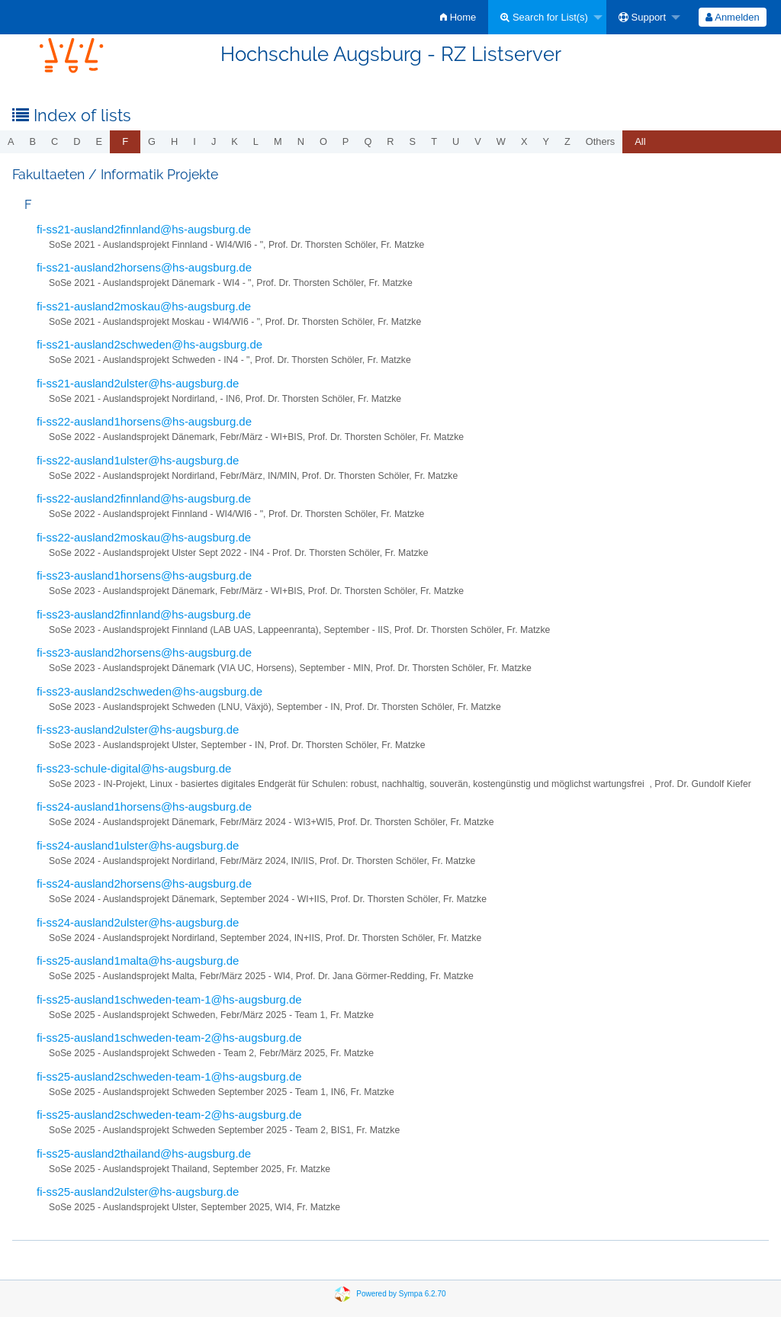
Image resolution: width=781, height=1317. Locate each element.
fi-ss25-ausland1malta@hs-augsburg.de (138, 960)
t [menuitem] (434, 141)
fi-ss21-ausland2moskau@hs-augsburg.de (144, 306)
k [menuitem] (234, 141)
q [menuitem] (367, 141)
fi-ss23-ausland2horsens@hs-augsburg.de (144, 652)
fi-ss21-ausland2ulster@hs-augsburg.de (138, 383)
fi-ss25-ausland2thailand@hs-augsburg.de (144, 1153)
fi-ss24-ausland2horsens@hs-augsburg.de (144, 883)
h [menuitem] (174, 141)
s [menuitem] (413, 141)
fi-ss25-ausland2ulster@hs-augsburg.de (138, 1191)
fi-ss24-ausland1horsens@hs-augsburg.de (144, 806)
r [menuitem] (390, 141)
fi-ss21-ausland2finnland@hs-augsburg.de (144, 229)
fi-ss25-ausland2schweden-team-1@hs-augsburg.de (169, 1076)
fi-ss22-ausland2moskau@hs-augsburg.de (144, 537)
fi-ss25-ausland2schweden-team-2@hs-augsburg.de (169, 1114)
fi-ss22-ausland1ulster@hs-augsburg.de (138, 460)
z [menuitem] (567, 141)
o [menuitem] (323, 141)
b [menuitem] (33, 141)
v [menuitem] (477, 141)
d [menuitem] (76, 141)
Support (642, 17)
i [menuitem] (194, 141)
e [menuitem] (99, 141)
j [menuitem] (213, 141)
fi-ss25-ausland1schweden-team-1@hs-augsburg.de (169, 999)
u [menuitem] (455, 141)
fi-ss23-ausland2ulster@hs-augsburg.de (138, 729)
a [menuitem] (11, 141)
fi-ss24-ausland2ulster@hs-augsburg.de (138, 922)
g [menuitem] (152, 141)
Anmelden (732, 17)
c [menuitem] (54, 141)
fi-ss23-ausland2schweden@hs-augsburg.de (149, 691)
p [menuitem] (345, 141)
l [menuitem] (256, 141)
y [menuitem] (545, 141)
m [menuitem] (278, 141)
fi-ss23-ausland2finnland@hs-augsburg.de (144, 614)
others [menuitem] (600, 141)
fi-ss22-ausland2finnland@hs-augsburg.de (144, 498)
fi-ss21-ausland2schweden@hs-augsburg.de (149, 344)
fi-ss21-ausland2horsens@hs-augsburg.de (144, 267)
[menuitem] (458, 17)
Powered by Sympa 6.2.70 (400, 1293)
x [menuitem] (524, 141)
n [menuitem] (300, 141)
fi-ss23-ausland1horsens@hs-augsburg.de (144, 575)
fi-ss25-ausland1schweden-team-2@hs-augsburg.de (169, 1037)
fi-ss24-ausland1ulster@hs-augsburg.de (138, 845)
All (640, 141)
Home (458, 17)
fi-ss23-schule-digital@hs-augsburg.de (134, 768)
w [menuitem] (501, 141)
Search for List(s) (544, 17)
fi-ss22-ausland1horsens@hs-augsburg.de (144, 421)
